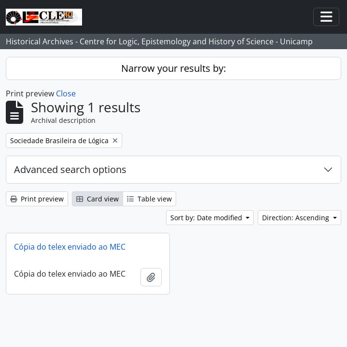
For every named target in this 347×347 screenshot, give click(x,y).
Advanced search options (70, 169)
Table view (149, 198)
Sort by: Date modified (207, 217)
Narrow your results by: (173, 68)
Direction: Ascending (296, 217)
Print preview (37, 198)
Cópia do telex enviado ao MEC (69, 246)
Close (66, 93)
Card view (97, 198)
